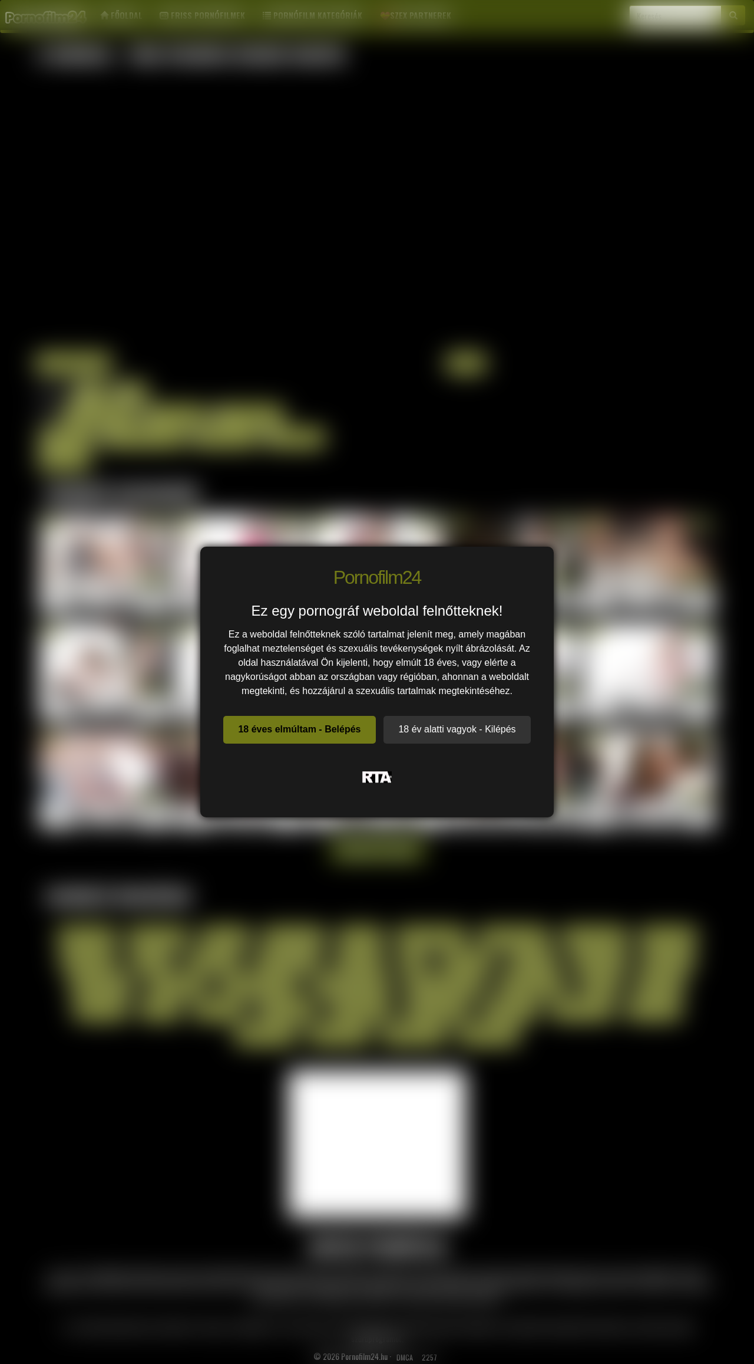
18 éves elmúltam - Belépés (299, 729)
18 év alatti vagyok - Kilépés (456, 729)
